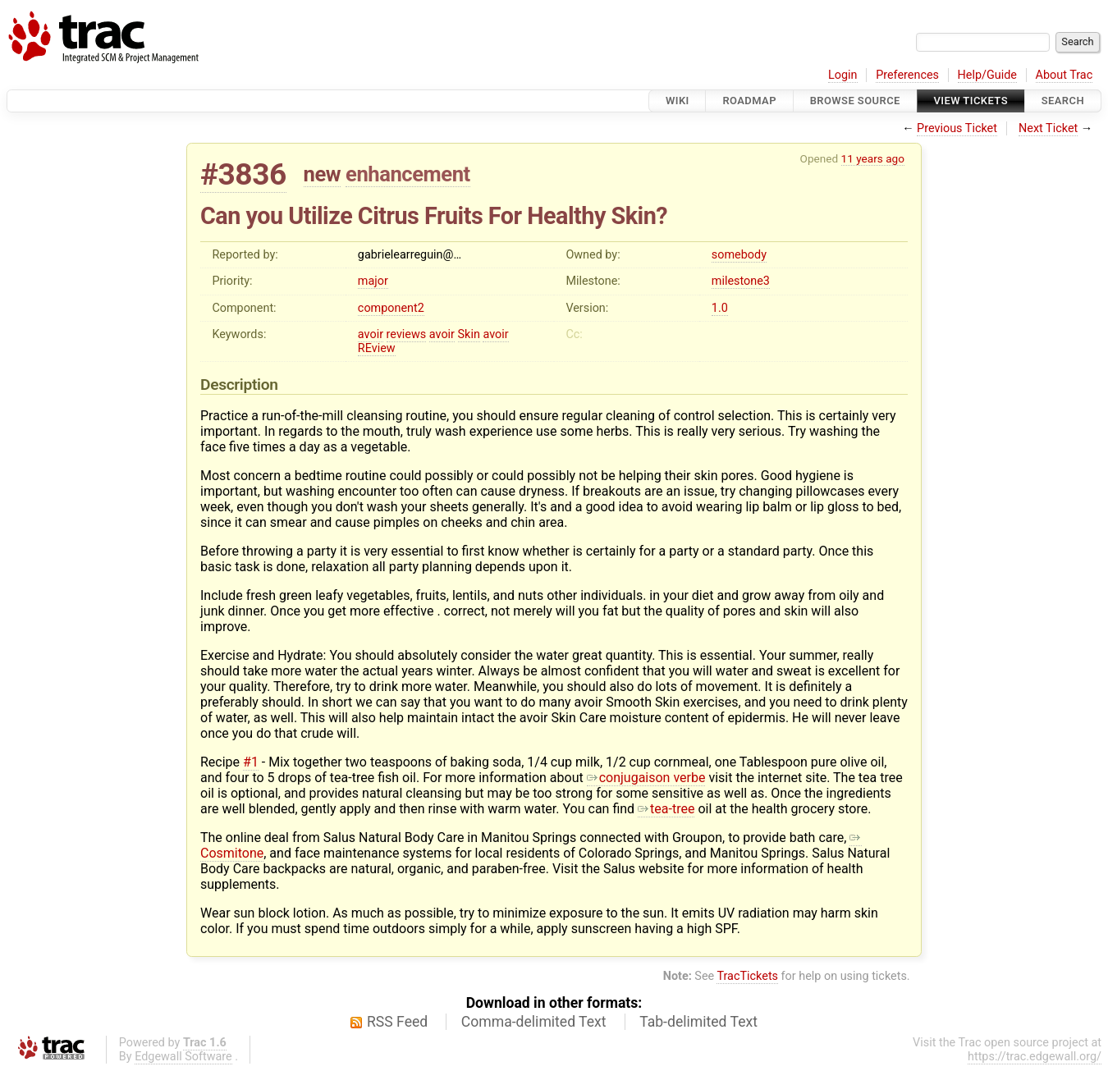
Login (843, 75)
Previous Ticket (957, 128)
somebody (739, 255)
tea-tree (666, 809)
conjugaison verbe (646, 777)
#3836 (243, 174)
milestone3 (741, 281)
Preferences (907, 75)
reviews (407, 334)
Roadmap (749, 100)
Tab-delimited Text (698, 1022)
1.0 (720, 308)
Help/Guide (987, 75)
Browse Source (855, 100)
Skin (469, 334)
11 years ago (872, 158)
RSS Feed (397, 1022)
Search (1063, 100)
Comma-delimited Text (534, 1022)
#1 (251, 762)
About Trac (1064, 75)
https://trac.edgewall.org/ (1034, 1057)
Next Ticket (1048, 128)
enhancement (408, 174)
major (373, 281)
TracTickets (747, 976)
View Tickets (971, 100)
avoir (370, 334)
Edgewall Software (183, 1057)
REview (377, 348)
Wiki (677, 100)
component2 (391, 308)
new (322, 174)
